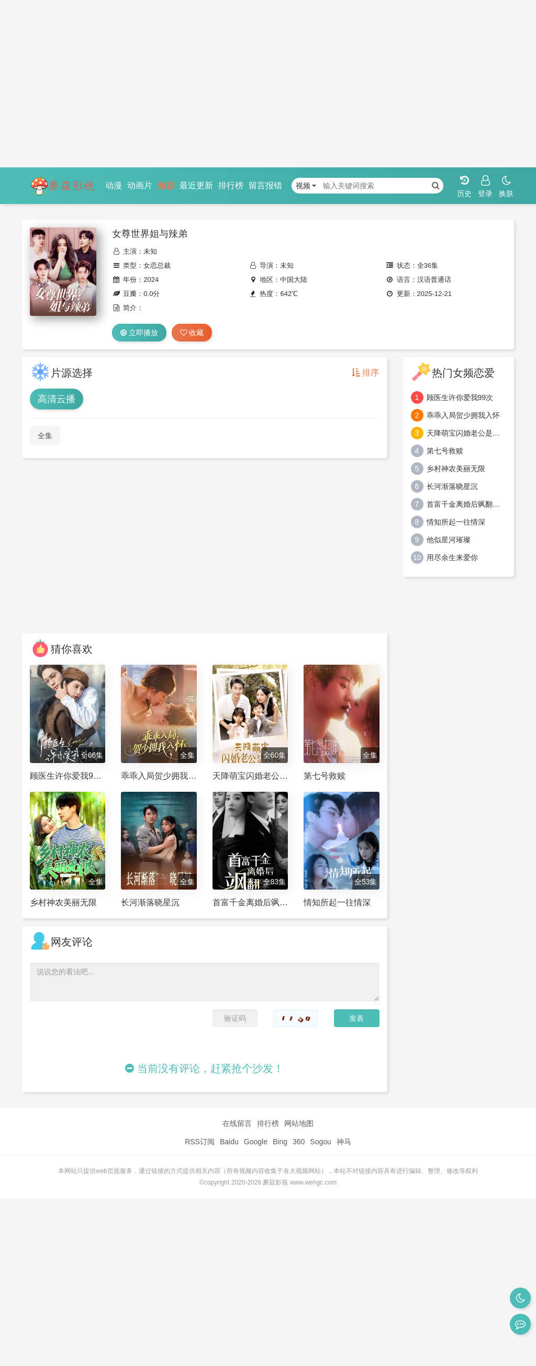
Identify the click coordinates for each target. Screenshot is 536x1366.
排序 (365, 372)
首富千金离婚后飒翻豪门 (467, 504)
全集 (45, 435)
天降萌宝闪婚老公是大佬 (467, 433)
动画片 (139, 185)
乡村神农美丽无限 (456, 468)
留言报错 (265, 185)
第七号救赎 (445, 451)
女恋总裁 (157, 265)
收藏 (192, 332)
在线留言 (237, 1123)
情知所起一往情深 (456, 522)
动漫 (113, 185)
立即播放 (139, 332)
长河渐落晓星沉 (452, 486)
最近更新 (196, 185)
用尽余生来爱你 (452, 557)
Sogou (320, 1141)
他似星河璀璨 (449, 540)
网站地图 (299, 1123)
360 (299, 1141)
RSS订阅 (200, 1141)
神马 (344, 1141)
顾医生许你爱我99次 (460, 397)
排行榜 (230, 185)
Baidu (229, 1141)
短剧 (166, 185)
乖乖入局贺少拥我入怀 (463, 415)
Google (255, 1141)
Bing (280, 1141)
